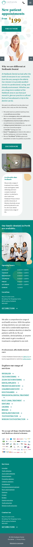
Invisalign (6, 373)
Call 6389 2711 (23, 3)
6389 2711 (26, 356)
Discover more (11, 146)
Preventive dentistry (11, 386)
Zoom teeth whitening (12, 380)
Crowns (5, 407)
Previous (2, 59)
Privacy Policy (21, 539)
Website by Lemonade (16, 543)
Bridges (5, 410)
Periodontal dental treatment (15, 395)
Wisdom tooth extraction (13, 419)
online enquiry (27, 359)
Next (31, 59)
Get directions (8, 308)
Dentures (6, 404)
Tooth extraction (10, 416)
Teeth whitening (9, 377)
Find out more (11, 29)
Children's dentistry (11, 389)
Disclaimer (11, 539)
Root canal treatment (12, 400)
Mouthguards (8, 392)
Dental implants (9, 383)
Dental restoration (10, 413)
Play (16, 162)
